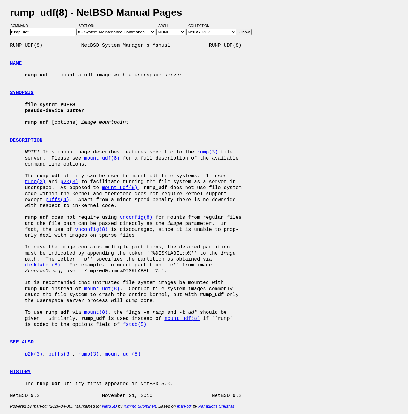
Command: (21, 26)
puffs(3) (60, 354)
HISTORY (20, 372)
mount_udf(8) (102, 158)
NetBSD (109, 406)
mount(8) (96, 312)
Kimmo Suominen (139, 406)
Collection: (199, 26)
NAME (16, 63)
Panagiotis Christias (216, 406)
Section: (88, 26)
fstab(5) (135, 324)
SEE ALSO (22, 342)
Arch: (166, 26)
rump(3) (207, 152)
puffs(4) (57, 199)
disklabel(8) (42, 265)
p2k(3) (69, 182)
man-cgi (184, 406)
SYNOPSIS (22, 92)
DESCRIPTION (26, 140)
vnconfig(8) (136, 217)
